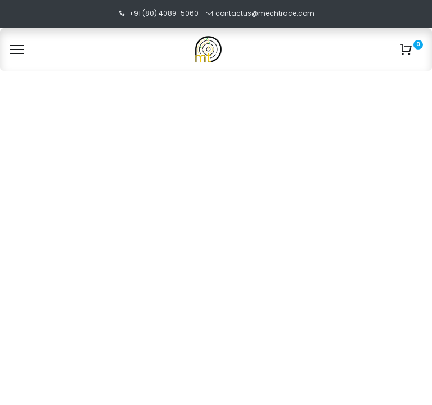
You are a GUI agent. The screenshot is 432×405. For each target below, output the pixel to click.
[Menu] (17, 49)
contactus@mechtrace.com (265, 13)
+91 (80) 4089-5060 (164, 13)
